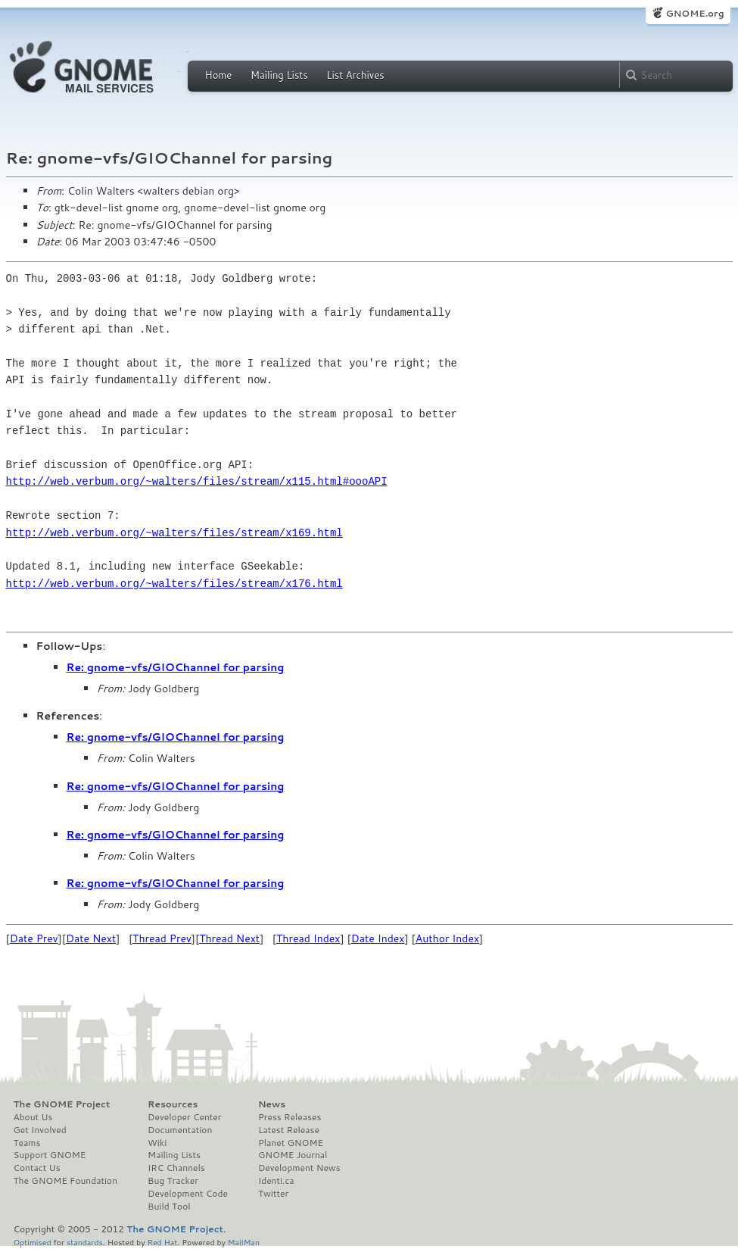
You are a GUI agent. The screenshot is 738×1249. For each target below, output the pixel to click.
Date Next (91, 938)
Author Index (447, 938)
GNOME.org (694, 13)
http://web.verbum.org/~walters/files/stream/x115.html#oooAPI (197, 481)
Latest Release (288, 1130)
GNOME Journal (293, 1155)
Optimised (32, 1241)
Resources (173, 1104)
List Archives (355, 75)
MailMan (244, 1241)
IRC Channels (176, 1168)
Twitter (273, 1194)
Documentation (180, 1130)
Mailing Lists (279, 75)
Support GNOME (50, 1155)
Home (218, 75)
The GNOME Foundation (66, 1181)
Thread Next (229, 938)
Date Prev (34, 938)
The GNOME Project (62, 1104)
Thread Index (308, 938)
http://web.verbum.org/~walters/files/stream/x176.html (174, 583)
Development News (299, 1168)
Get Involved (40, 1130)
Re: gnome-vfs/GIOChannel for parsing (176, 667)
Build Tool (169, 1207)
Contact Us (37, 1168)
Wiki (157, 1143)
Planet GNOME (290, 1143)
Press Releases (289, 1117)
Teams (27, 1143)
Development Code (188, 1194)
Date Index (378, 938)
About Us (33, 1117)
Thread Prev (162, 938)
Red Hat (162, 1241)
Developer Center (184, 1117)
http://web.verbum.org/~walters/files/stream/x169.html (174, 533)
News (271, 1104)
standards (85, 1241)
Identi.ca (276, 1181)
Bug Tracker (173, 1181)
